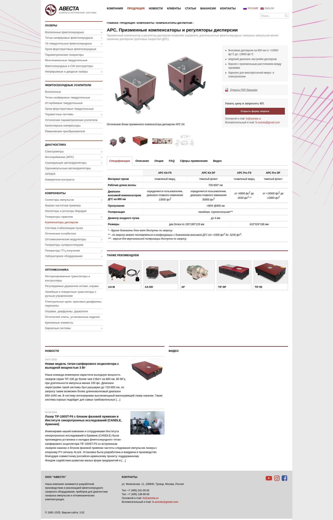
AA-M (111, 287)
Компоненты (145, 23)
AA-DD (149, 287)
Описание (142, 160)
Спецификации (119, 160)
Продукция (127, 23)
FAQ (172, 160)
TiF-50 (258, 287)
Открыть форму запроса (255, 111)
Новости (52, 350)
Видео (217, 160)
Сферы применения (194, 160)
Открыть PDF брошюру (244, 89)
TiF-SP (222, 287)
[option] (162, 86)
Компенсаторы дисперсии (174, 23)
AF (183, 287)
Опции (158, 160)
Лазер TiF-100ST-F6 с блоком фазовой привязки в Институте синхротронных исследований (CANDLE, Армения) (83, 420)
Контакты (129, 477)
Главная (112, 23)
